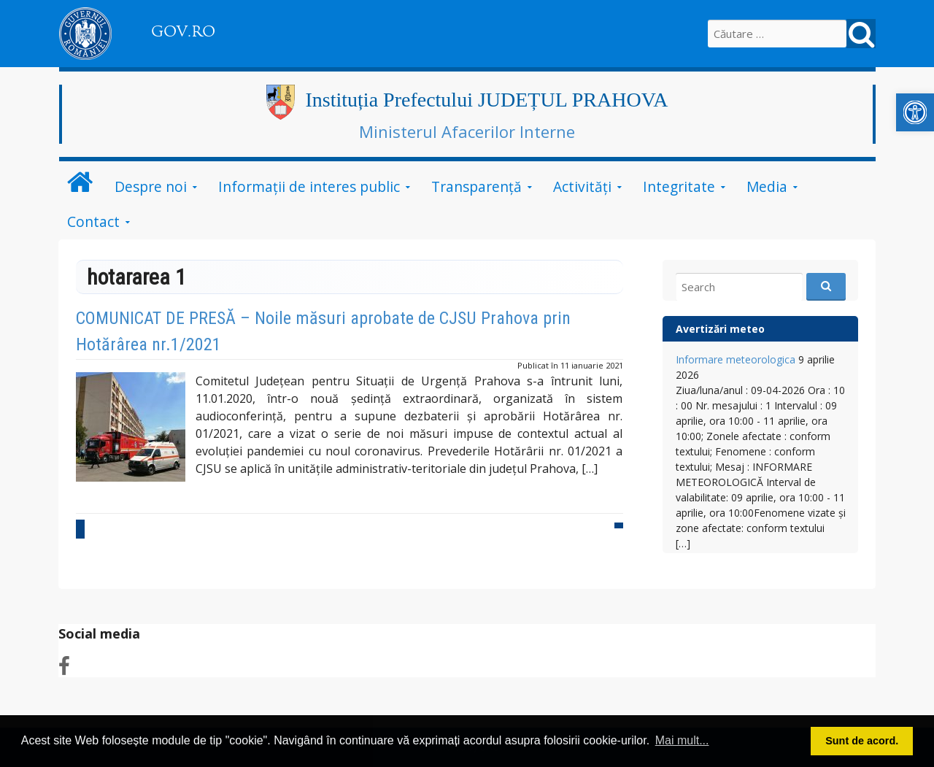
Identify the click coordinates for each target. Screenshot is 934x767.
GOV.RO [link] (183, 31)
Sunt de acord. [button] (861, 741)
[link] (915, 112)
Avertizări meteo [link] (720, 329)
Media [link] (766, 186)
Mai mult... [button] (682, 740)
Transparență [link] (476, 186)
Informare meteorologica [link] (735, 359)
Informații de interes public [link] (309, 186)
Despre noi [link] (151, 186)
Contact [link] (93, 221)
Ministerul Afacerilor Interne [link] (467, 131)
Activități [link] (582, 186)
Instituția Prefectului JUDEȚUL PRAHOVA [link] (487, 99)
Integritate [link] (679, 186)
